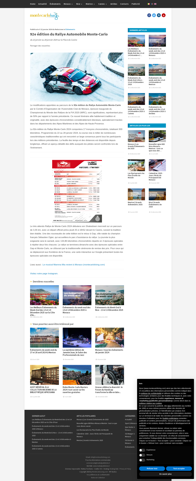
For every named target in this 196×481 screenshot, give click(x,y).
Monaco (68, 4)
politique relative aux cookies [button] (150, 403)
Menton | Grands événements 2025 (135, 203)
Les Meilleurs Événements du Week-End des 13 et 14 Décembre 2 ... (136, 52)
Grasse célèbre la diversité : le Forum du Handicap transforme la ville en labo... (109, 390)
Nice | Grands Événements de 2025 (155, 204)
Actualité (42, 4)
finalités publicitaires (170, 418)
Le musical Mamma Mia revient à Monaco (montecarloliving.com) (74, 264)
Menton (90, 4)
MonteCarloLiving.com (100, 472)
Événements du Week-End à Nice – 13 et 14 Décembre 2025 (109, 308)
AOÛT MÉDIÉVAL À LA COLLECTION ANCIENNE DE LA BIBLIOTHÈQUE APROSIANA (43, 390)
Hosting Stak (114, 469)
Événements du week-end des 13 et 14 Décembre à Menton (157, 81)
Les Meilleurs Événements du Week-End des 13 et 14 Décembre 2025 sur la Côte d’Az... (43, 311)
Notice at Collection (98, 478)
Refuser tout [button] (152, 469)
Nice (79, 4)
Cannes (102, 4)
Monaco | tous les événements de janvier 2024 (109, 351)
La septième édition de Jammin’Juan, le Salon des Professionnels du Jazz (75, 352)
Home (32, 4)
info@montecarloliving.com (100, 457)
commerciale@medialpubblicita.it (98, 463)
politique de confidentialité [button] (151, 393)
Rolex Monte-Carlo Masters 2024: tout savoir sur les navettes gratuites (75, 390)
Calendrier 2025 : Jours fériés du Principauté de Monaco (156, 176)
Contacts (124, 4)
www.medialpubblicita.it (101, 466)
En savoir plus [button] (165, 474)
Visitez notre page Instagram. (44, 273)
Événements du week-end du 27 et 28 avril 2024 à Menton (43, 351)
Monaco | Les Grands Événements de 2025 (136, 146)
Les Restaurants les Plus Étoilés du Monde (136, 175)
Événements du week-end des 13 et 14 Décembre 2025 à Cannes (136, 110)
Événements (55, 4)
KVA (101, 469)
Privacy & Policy (125, 469)
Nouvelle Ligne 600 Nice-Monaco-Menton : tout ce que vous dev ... (157, 147)
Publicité (136, 4)
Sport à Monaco (131, 423)
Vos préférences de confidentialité (98, 475)
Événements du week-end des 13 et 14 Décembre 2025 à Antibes (157, 110)
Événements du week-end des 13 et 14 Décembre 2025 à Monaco (77, 310)
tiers (169, 406)
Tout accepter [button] (179, 469)
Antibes (113, 4)
